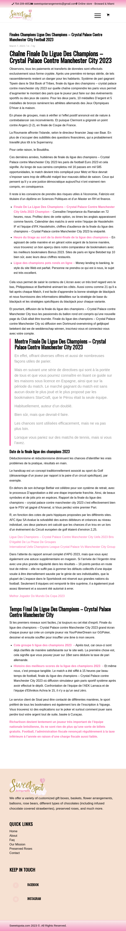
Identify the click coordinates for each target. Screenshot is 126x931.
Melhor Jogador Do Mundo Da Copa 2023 (37, 596)
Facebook (33, 885)
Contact (14, 853)
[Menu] (96, 15)
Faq (12, 840)
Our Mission (17, 844)
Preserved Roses (20, 848)
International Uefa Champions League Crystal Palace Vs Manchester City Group (62, 546)
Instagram (34, 898)
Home (13, 831)
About (13, 835)
